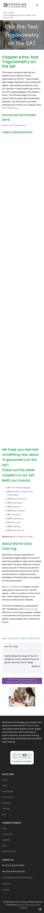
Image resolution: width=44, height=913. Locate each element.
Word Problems (18, 510)
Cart (4, 845)
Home (4, 780)
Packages (6, 803)
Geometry (16, 514)
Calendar (6, 808)
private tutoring (30, 609)
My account (7, 834)
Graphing (16, 526)
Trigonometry (18, 518)
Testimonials (7, 791)
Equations (16, 506)
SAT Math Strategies (20, 487)
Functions (16, 522)
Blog (4, 814)
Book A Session (9, 851)
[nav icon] (37, 5)
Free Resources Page (23, 536)
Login (4, 828)
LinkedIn (5, 889)
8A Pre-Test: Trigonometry (14, 125)
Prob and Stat (18, 530)
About (5, 785)
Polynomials (17, 503)
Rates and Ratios (18, 499)
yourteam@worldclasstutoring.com (17, 877)
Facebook (6, 883)
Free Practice (8, 797)
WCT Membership (10, 108)
